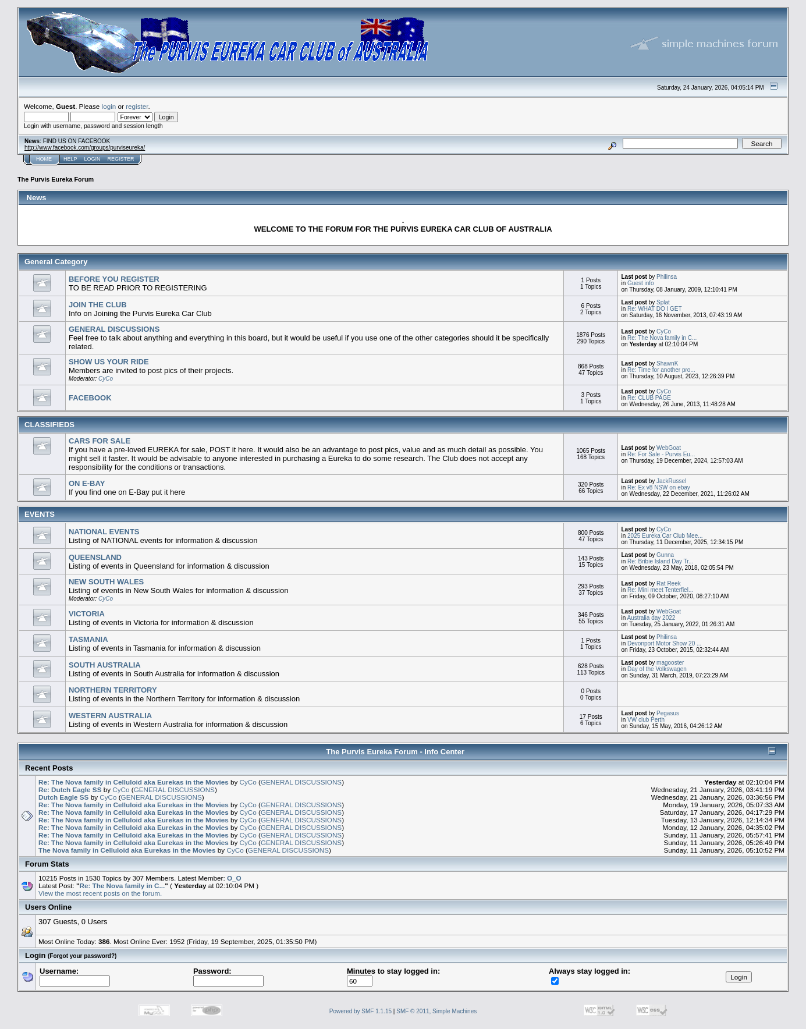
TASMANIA (88, 639)
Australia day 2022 (651, 618)
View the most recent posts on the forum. (100, 893)
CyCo (663, 331)
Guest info (640, 283)
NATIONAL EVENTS (104, 531)
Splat (663, 302)
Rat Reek (668, 583)
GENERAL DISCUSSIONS (114, 329)
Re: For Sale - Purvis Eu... (661, 454)
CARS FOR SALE (99, 441)
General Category (55, 261)
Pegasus (667, 713)
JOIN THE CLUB (98, 304)
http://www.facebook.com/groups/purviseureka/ (84, 147)
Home (44, 159)
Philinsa (666, 277)
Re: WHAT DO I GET (654, 309)
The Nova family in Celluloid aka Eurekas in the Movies (127, 850)
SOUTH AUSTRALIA (105, 665)
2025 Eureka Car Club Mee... (665, 536)
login (109, 106)
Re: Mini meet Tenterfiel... (660, 590)
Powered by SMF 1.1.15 (360, 1011)
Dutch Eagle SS (63, 797)
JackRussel (671, 481)
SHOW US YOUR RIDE (109, 361)
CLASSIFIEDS (49, 424)
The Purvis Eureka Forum (55, 179)
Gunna (665, 555)
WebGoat (668, 448)
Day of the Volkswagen (657, 669)
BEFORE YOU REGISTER (114, 279)
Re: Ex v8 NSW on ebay (658, 487)
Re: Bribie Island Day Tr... (660, 561)
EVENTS (39, 514)
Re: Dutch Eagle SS (69, 789)
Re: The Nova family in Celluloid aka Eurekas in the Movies (133, 782)
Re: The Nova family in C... (662, 338)
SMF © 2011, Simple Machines (436, 1011)
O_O (234, 878)
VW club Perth (646, 719)
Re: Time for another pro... (661, 370)
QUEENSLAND (95, 557)
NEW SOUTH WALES (106, 581)
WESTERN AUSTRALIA (110, 715)
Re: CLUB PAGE (649, 398)
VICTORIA (87, 613)
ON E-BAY (87, 483)
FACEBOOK (90, 397)
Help (70, 159)
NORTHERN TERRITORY (113, 690)
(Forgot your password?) (82, 956)
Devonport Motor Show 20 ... (664, 643)
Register (121, 159)
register (137, 106)
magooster (670, 662)
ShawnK (667, 363)
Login (92, 159)
